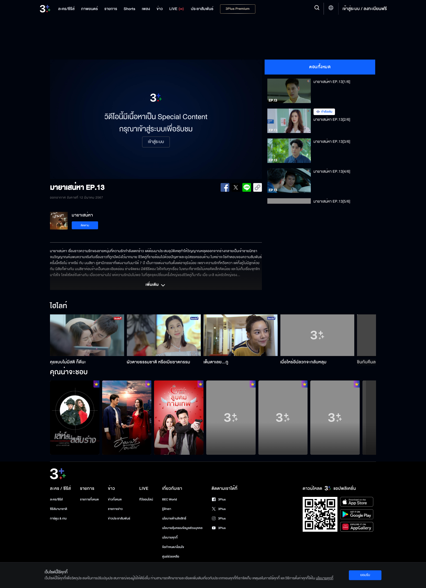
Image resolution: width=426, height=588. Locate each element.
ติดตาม (85, 225)
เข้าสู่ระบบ (156, 142)
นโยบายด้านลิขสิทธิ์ (174, 518)
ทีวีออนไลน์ (146, 499)
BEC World (169, 499)
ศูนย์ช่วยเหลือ (170, 556)
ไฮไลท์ (58, 306)
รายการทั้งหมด (89, 499)
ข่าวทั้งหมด (115, 499)
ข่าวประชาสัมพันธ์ (119, 518)
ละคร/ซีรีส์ (56, 499)
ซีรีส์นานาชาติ (58, 509)
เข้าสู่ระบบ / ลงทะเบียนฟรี (365, 8)
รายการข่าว (115, 509)
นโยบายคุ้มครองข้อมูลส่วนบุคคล (182, 528)
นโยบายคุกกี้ (170, 537)
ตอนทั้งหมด (320, 66)
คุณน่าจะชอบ (69, 372)
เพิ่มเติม (156, 285)
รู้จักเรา (166, 509)
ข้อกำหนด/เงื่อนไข (173, 547)
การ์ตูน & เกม (58, 518)
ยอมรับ (365, 575)
